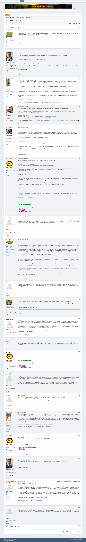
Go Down (7, 27)
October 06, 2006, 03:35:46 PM (23, 127)
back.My (26, 376)
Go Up (7, 526)
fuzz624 (9, 373)
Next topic (78, 23)
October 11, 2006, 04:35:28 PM (23, 239)
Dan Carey (10, 78)
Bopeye (9, 50)
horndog (10, 217)
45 (18, 27)
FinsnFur (10, 158)
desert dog (10, 299)
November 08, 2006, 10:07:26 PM (23, 481)
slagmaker (10, 127)
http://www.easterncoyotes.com (36, 500)
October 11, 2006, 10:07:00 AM (23, 217)
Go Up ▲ (80, 539)
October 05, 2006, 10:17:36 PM (23, 50)
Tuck (9, 282)
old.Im (35, 377)
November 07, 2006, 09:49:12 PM (23, 458)
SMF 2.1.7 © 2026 (7, 539)
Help (71, 539)
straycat (10, 412)
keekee (9, 31)
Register (42, 497)
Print (79, 27)
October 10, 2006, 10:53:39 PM (23, 158)
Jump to (63, 531)
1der (9, 507)
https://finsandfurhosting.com (23, 213)
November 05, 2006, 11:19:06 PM (23, 412)
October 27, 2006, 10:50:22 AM (23, 373)
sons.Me (29, 379)
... (17, 27)
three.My (55, 379)
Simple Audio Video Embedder (9, 540)
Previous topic (71, 23)
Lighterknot (10, 106)
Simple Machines (13, 539)
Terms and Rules (75, 539)
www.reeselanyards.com (22, 310)
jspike (9, 318)
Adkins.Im (29, 377)
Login (46, 497)
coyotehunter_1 (12, 481)
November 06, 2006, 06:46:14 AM (23, 435)
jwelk (9, 395)
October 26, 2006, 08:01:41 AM (23, 339)
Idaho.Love (39, 220)
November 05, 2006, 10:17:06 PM (23, 395)
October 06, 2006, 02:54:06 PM (23, 106)
